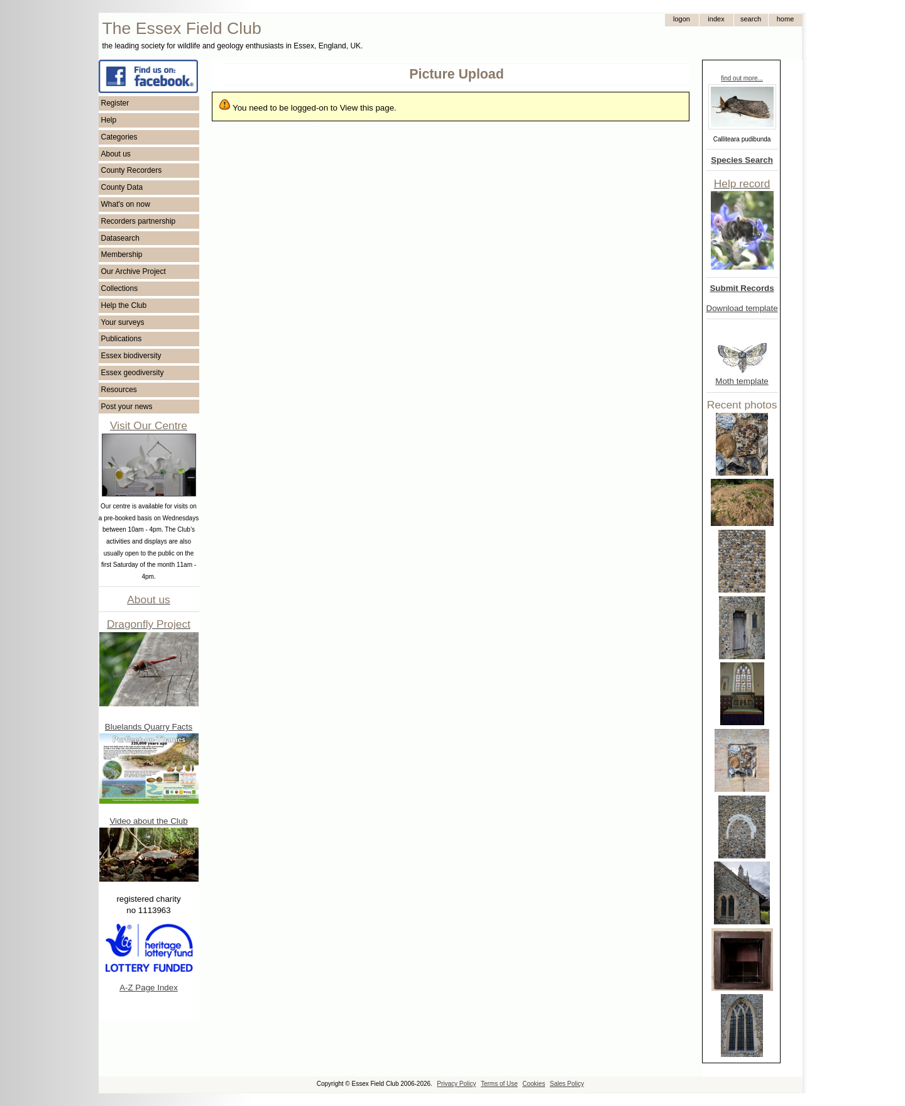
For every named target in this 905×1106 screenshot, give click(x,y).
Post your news (127, 406)
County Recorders (131, 170)
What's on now (125, 204)
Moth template (741, 381)
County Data (122, 187)
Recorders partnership (138, 221)
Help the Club (124, 305)
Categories (119, 137)
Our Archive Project (133, 271)
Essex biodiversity (131, 355)
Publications (121, 338)
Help (109, 120)
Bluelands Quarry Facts (148, 726)
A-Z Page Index (148, 987)
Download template (742, 308)
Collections (119, 288)
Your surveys (123, 322)
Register (115, 103)
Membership (122, 254)
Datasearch (120, 238)
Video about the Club (148, 821)
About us (116, 154)
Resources (119, 389)
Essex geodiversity (132, 372)
